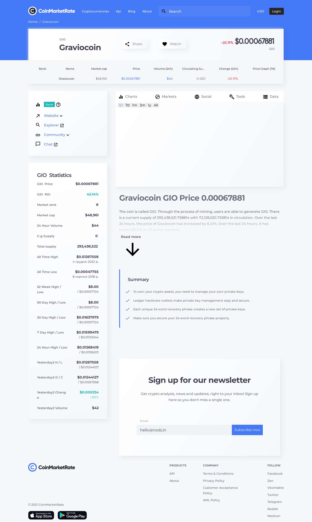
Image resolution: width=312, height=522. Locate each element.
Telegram (274, 502)
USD (260, 11)
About (147, 11)
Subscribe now (247, 430)
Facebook (275, 474)
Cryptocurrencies (95, 11)
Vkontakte (275, 488)
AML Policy (211, 500)
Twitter (273, 495)
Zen (270, 481)
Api (118, 11)
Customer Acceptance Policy (220, 490)
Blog (131, 11)
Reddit (272, 509)
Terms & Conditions (218, 474)
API (172, 474)
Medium (273, 516)
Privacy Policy (213, 481)
